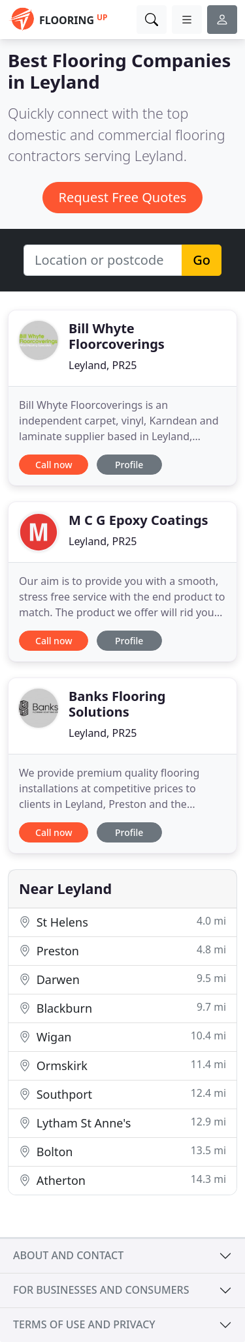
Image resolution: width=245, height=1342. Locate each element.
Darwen (122, 979)
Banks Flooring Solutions (117, 704)
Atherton (122, 1180)
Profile (129, 464)
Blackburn (122, 1008)
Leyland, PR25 (103, 365)
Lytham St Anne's (122, 1122)
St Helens (122, 922)
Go (201, 260)
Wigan (122, 1036)
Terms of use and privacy (84, 1324)
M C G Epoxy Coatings (138, 520)
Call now (53, 464)
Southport (122, 1094)
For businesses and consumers (101, 1290)
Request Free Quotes (123, 197)
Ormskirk (122, 1065)
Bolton (122, 1151)
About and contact (68, 1255)
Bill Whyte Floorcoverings (117, 336)
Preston (122, 950)
